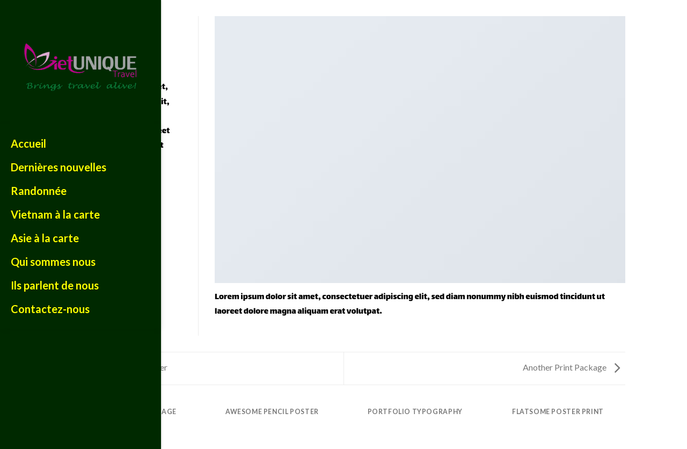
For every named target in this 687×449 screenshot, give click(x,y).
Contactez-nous (50, 308)
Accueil (28, 143)
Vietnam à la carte (55, 214)
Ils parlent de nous (55, 285)
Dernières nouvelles (58, 167)
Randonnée (39, 190)
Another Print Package (571, 367)
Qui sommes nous (53, 261)
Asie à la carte (45, 237)
